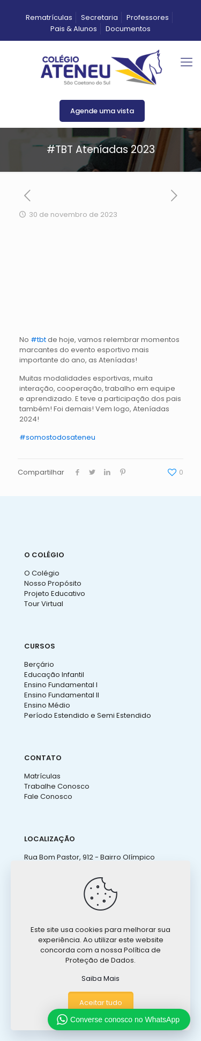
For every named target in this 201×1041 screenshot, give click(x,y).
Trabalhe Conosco (57, 786)
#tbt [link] (38, 339)
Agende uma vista (102, 111)
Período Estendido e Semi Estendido (87, 715)
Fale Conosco (48, 796)
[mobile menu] (186, 62)
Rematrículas (49, 17)
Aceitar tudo (100, 1003)
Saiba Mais (100, 978)
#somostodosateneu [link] (57, 437)
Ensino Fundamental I (61, 685)
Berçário (39, 664)
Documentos (128, 29)
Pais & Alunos (73, 29)
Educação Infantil (54, 674)
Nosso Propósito (52, 583)
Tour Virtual (43, 604)
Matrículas (42, 776)
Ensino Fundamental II (61, 695)
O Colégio (41, 573)
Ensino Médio (47, 705)
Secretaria (99, 17)
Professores (147, 17)
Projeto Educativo (54, 593)
